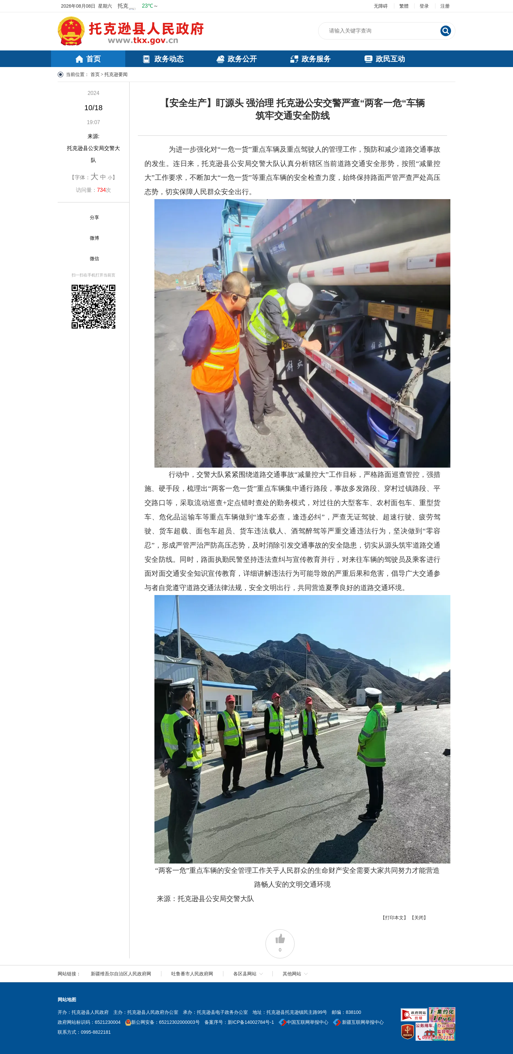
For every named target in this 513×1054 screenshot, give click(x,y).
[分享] (78, 218)
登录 (424, 6)
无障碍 (381, 6)
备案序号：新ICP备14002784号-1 (239, 1022)
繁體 (404, 6)
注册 (445, 6)
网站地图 (67, 999)
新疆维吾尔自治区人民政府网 (121, 973)
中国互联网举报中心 (303, 1022)
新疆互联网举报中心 (358, 1022)
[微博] (78, 238)
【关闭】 (419, 917)
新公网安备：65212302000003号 (165, 1022)
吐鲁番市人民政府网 (192, 973)
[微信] (78, 259)
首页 (95, 74)
